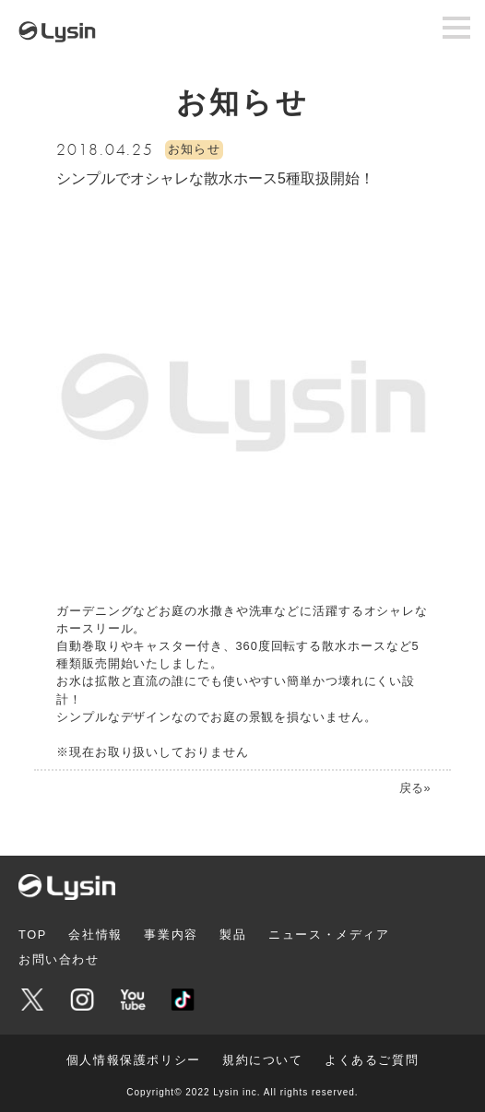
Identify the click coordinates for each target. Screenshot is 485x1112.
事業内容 (170, 934)
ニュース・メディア (328, 934)
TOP (32, 934)
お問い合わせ (59, 959)
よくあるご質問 (372, 1060)
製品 (232, 934)
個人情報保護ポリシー (133, 1060)
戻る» (414, 788)
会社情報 (95, 934)
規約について (262, 1060)
